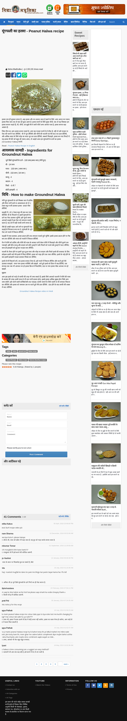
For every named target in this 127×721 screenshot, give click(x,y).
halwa (8, 351)
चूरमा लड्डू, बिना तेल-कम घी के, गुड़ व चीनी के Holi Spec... (80, 171)
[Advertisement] (36, 51)
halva (14, 351)
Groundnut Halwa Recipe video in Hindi (36, 291)
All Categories (11, 693)
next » (66, 664)
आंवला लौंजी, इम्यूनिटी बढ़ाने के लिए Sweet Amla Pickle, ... (80, 245)
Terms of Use (71, 685)
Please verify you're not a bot (19, 448)
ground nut (22, 351)
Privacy (69, 689)
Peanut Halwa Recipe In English (21, 145)
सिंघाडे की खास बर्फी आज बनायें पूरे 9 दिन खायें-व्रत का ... (79, 55)
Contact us (10, 685)
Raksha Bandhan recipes (37, 360)
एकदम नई (98, 109)
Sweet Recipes (11, 360)
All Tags (9, 698)
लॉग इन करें (102, 22)
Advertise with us (13, 689)
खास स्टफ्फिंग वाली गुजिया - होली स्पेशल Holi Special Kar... (80, 134)
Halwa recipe (32, 351)
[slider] (7, 367)
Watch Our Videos (43, 685)
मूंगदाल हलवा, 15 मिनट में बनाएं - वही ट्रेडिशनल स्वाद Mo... (80, 95)
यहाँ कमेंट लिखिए (64, 516)
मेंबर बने (92, 22)
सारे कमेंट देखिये (64, 406)
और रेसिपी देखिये (80, 267)
